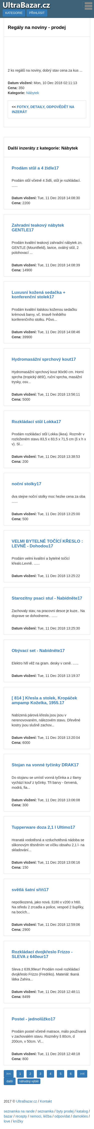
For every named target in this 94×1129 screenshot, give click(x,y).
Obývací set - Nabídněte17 (38, 650)
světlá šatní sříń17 (30, 889)
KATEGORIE (14, 13)
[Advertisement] (47, 51)
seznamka (46, 1111)
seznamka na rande (19, 1111)
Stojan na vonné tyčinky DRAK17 (45, 765)
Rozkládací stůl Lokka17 (36, 421)
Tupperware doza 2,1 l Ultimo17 (43, 827)
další (10, 1081)
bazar (8, 1116)
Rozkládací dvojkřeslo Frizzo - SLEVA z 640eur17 (42, 954)
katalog (82, 1111)
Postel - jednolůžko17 (33, 1019)
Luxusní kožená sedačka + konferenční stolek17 (38, 295)
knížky (18, 1121)
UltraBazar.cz (26, 1101)
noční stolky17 (26, 484)
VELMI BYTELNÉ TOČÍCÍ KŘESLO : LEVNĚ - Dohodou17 (47, 543)
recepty (21, 1116)
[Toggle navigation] (86, 4)
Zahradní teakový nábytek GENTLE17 (38, 227)
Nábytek (32, 93)
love (7, 1121)
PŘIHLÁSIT (37, 13)
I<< (9, 1074)
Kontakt (46, 1101)
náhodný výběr (29, 1081)
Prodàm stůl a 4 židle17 (35, 168)
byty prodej (64, 1111)
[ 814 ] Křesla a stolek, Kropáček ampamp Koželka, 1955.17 (44, 700)
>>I (82, 1074)
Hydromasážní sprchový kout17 (44, 359)
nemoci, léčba (40, 1116)
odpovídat (62, 1116)
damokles (80, 1116)
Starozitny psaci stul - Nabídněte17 (47, 598)
